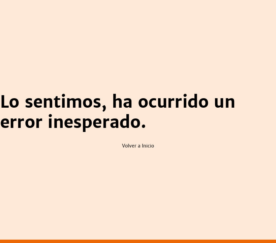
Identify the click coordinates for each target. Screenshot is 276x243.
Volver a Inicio (138, 146)
